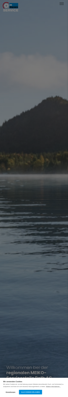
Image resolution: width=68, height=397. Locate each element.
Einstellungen (10, 392)
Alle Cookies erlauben (30, 392)
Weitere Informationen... (53, 386)
